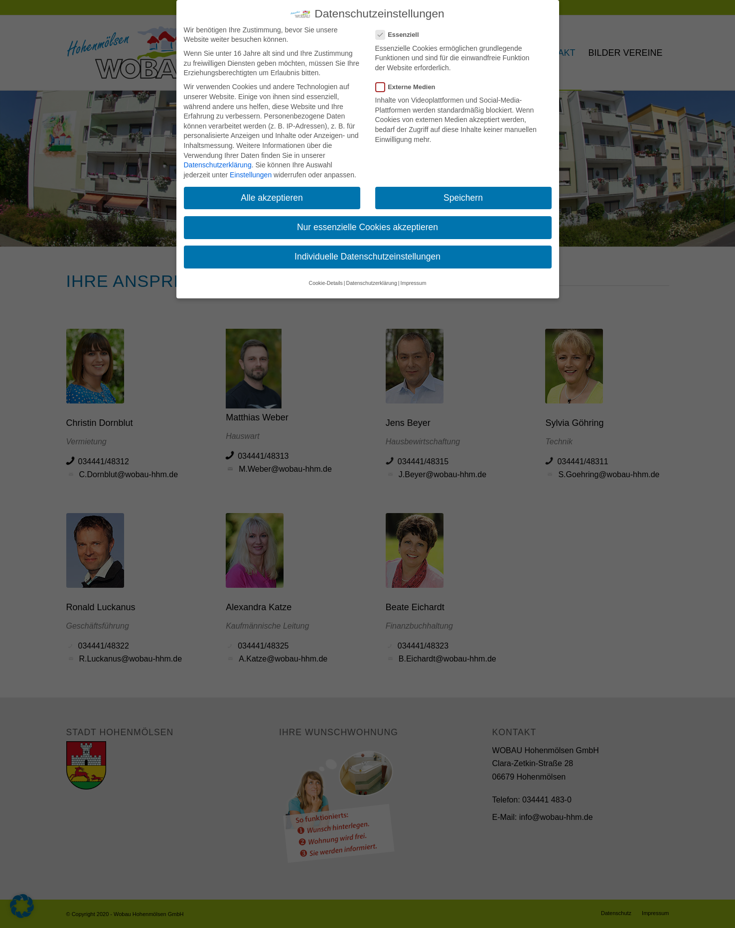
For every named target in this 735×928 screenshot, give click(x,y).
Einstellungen (251, 169)
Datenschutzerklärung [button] (371, 277)
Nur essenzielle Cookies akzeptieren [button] (367, 221)
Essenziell (401, 28)
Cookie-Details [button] (326, 277)
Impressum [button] (413, 277)
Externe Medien (409, 81)
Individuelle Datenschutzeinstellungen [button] (367, 251)
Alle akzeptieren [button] (272, 192)
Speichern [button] (463, 192)
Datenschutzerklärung (218, 159)
